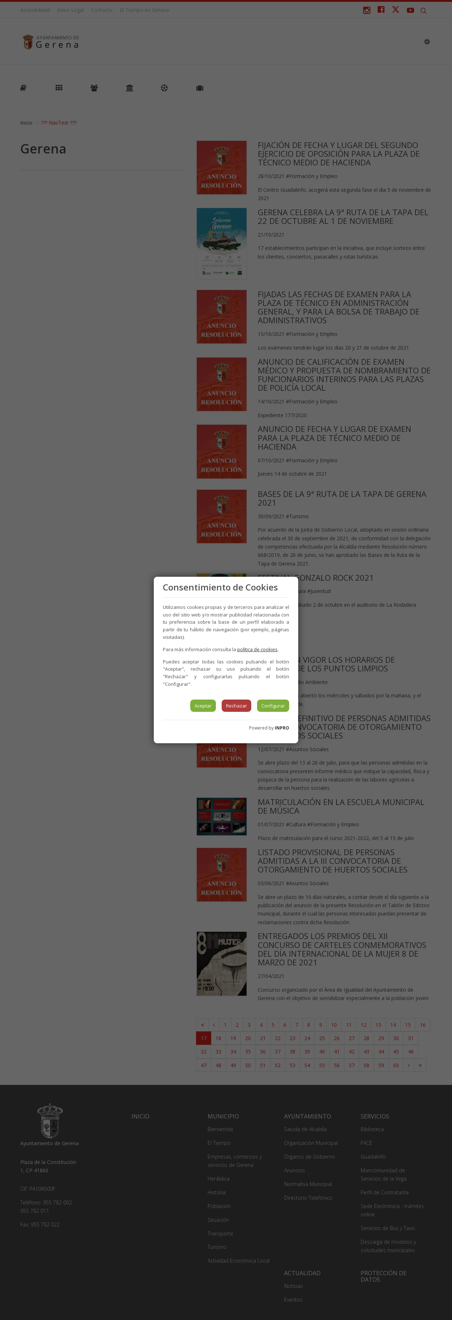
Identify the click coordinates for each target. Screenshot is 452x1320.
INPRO (282, 728)
